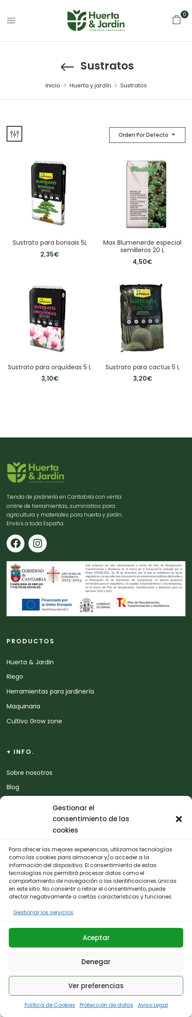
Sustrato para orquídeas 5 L (49, 367)
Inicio (52, 85)
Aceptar (96, 937)
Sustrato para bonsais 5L (50, 242)
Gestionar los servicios (43, 912)
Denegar (96, 961)
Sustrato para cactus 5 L (142, 367)
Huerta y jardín (90, 85)
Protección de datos (106, 1005)
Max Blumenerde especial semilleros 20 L (142, 246)
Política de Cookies (49, 1005)
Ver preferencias (96, 985)
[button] (179, 819)
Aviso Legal (153, 1005)
